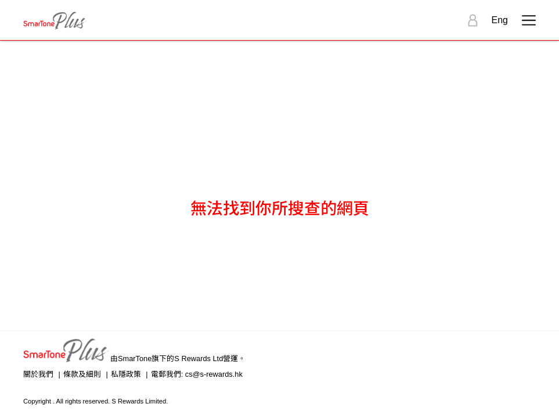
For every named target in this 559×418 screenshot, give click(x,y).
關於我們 (38, 374)
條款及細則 (82, 374)
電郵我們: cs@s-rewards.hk (197, 374)
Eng (500, 20)
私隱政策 (126, 374)
